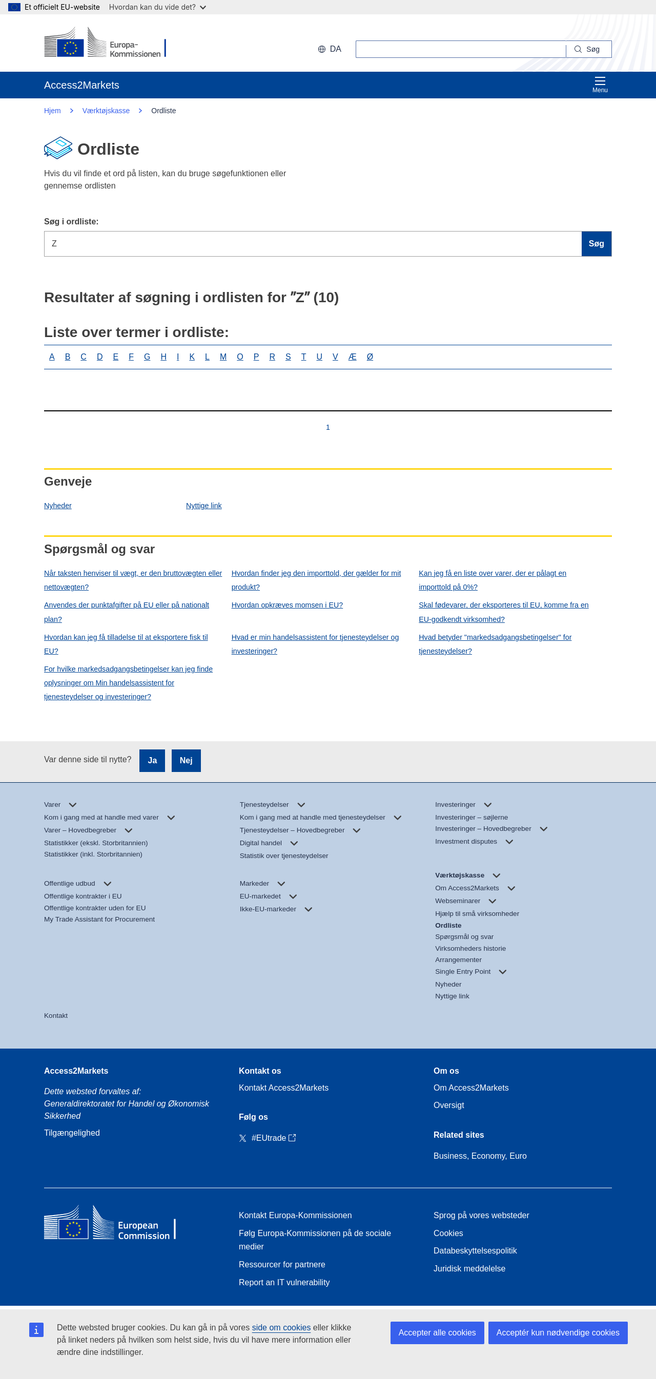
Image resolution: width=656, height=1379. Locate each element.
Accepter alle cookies (437, 1332)
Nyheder (58, 506)
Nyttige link (204, 506)
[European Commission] (110, 43)
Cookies (448, 1233)
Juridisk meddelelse (470, 1268)
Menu (600, 85)
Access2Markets (76, 1071)
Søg (596, 243)
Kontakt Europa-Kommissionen (295, 1215)
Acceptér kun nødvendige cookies (558, 1332)
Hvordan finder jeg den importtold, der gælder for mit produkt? (316, 580)
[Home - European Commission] (118, 1224)
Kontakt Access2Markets (284, 1087)
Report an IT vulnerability (284, 1282)
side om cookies (281, 1327)
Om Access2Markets (471, 1087)
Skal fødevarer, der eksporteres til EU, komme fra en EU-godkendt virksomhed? (503, 612)
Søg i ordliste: (71, 221)
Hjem (52, 111)
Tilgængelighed (72, 1133)
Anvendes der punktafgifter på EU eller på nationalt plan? (126, 612)
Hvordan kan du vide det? (157, 7)
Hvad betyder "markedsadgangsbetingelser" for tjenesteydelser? (495, 644)
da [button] (329, 49)
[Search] (589, 49)
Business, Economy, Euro (480, 1156)
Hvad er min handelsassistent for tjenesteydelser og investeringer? (315, 644)
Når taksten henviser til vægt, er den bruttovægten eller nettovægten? (133, 580)
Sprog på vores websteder (481, 1215)
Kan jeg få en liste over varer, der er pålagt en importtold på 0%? (492, 580)
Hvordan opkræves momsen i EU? (287, 605)
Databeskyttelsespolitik (475, 1250)
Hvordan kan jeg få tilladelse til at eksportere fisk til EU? (126, 644)
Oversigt (449, 1105)
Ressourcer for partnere (282, 1264)
